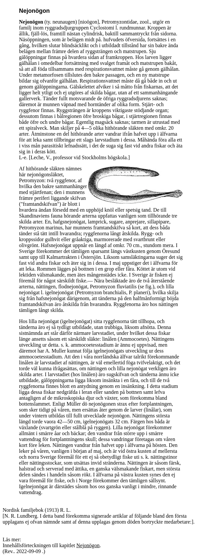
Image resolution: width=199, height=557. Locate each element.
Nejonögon (88, 545)
